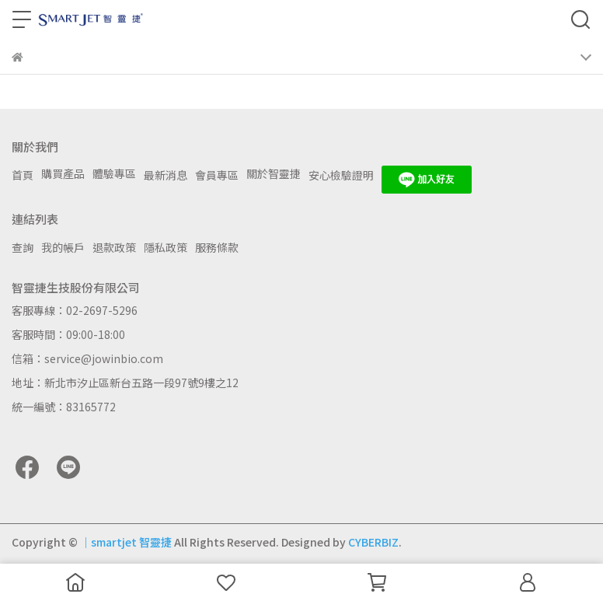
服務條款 (217, 247)
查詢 (22, 247)
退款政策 (114, 247)
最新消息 (165, 175)
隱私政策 (165, 247)
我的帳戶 (63, 247)
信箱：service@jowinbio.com (87, 358)
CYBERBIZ (373, 542)
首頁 (22, 175)
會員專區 (217, 175)
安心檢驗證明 (341, 175)
